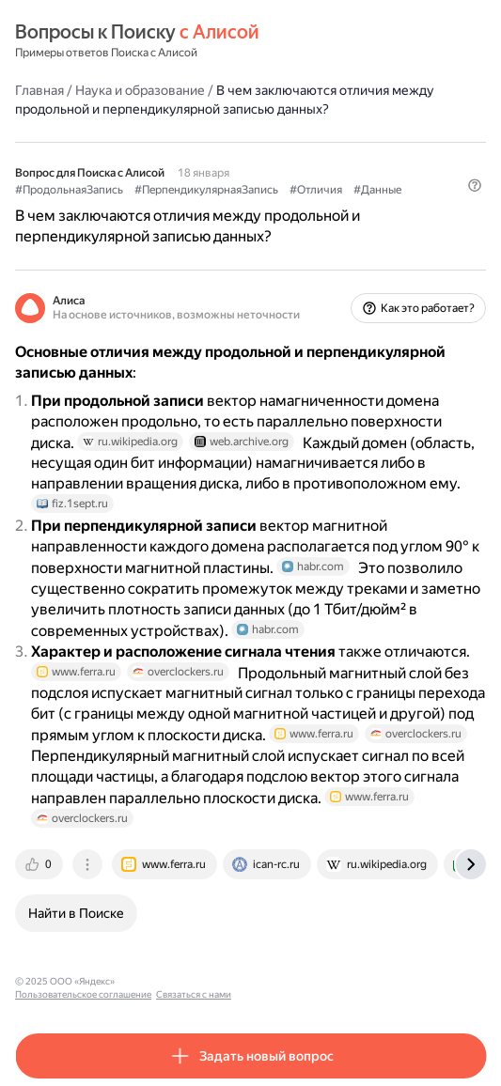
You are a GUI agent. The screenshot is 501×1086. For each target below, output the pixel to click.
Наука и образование (140, 90)
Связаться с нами (301, 981)
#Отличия (316, 189)
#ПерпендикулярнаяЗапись (206, 189)
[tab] (40, 864)
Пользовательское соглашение (191, 981)
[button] (474, 185)
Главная (39, 90)
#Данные (377, 189)
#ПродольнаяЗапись (69, 189)
